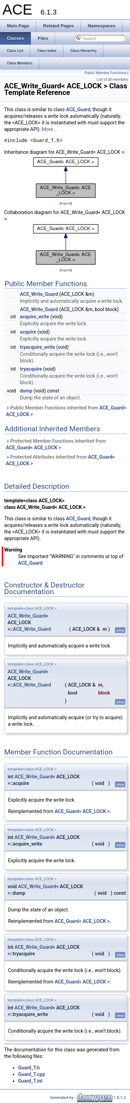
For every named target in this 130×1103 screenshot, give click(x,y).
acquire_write (34, 316)
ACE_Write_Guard (39, 294)
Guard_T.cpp (31, 1074)
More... (49, 129)
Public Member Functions (106, 73)
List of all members (112, 79)
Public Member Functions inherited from (66, 411)
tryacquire (31, 369)
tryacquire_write (37, 347)
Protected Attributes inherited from (60, 460)
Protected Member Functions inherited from (56, 444)
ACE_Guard (78, 109)
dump (26, 391)
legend (66, 203)
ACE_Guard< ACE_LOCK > (33, 447)
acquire (28, 332)
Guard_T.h (29, 1067)
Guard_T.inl (30, 1081)
